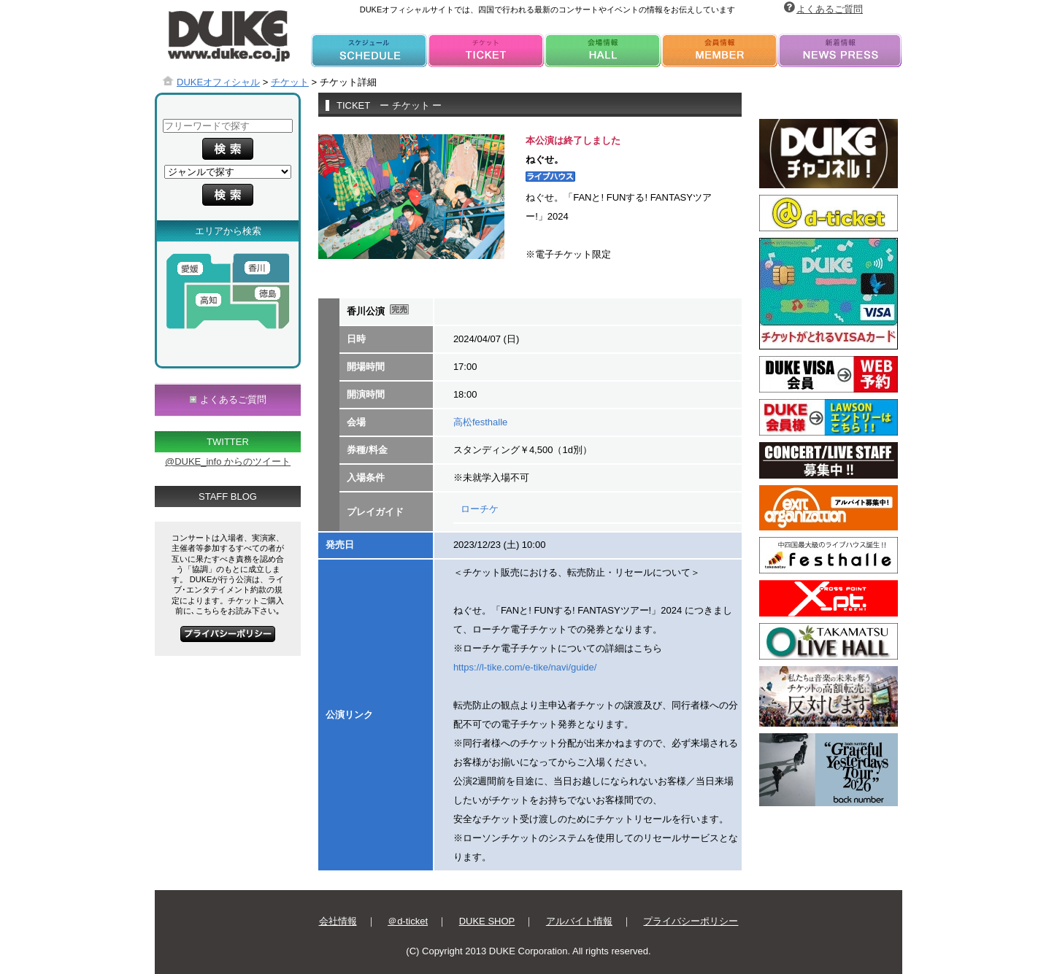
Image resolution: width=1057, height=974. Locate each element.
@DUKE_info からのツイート (228, 461)
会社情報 (338, 921)
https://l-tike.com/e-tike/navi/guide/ (525, 667)
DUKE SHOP (487, 921)
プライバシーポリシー (690, 921)
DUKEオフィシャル (218, 82)
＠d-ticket (408, 921)
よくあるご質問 (829, 9)
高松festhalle (480, 422)
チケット (290, 82)
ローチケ (480, 508)
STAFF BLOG (228, 496)
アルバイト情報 (579, 921)
